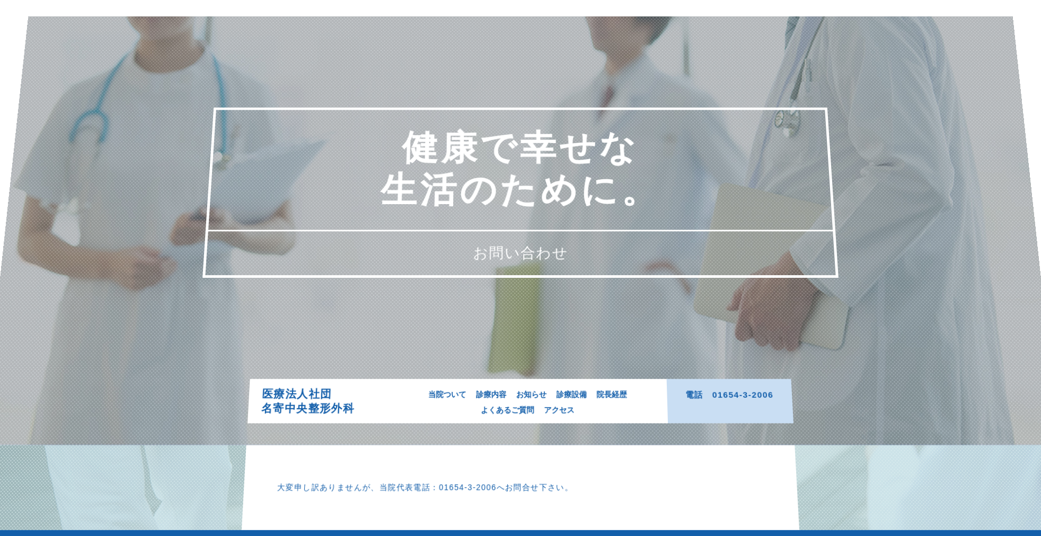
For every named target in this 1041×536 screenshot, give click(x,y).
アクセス (561, 411)
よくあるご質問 (507, 411)
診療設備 (573, 394)
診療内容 (490, 394)
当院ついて (444, 394)
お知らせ (532, 394)
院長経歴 (615, 394)
